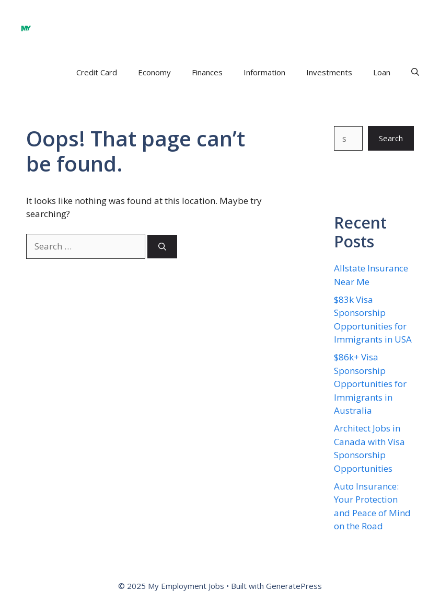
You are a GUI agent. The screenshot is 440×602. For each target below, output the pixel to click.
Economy (154, 72)
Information (264, 72)
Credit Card (96, 72)
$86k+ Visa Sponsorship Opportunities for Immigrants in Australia (370, 383)
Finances (207, 72)
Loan (381, 72)
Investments (329, 72)
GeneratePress (294, 586)
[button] (415, 72)
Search (391, 138)
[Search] (162, 246)
